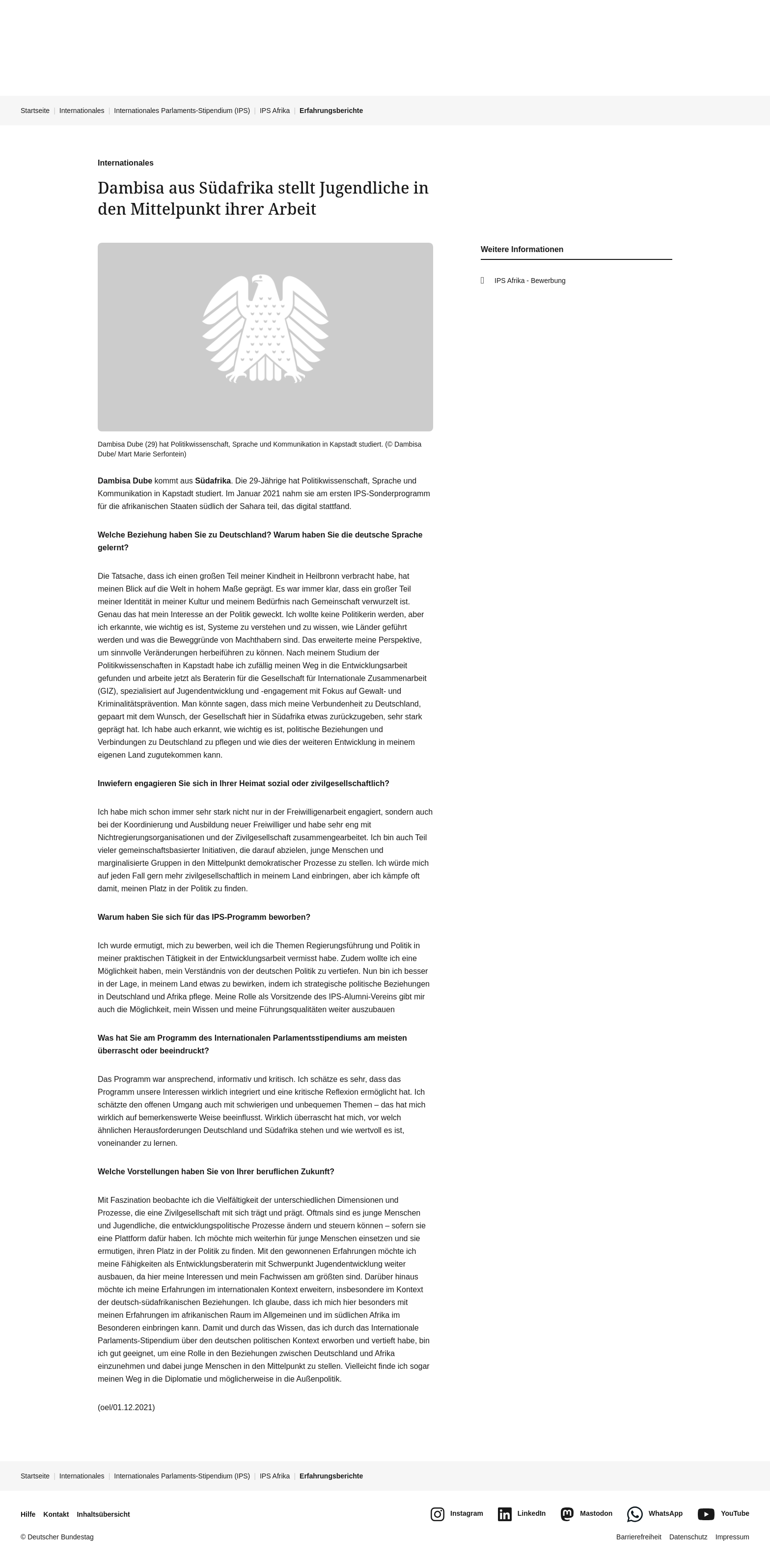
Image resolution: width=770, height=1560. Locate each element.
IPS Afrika (275, 110)
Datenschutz (688, 1537)
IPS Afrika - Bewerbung (530, 280)
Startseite (35, 110)
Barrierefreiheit (638, 1537)
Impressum (732, 1537)
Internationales (82, 110)
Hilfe (28, 1514)
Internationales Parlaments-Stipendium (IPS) (182, 110)
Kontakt (56, 1514)
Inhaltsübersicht (103, 1514)
